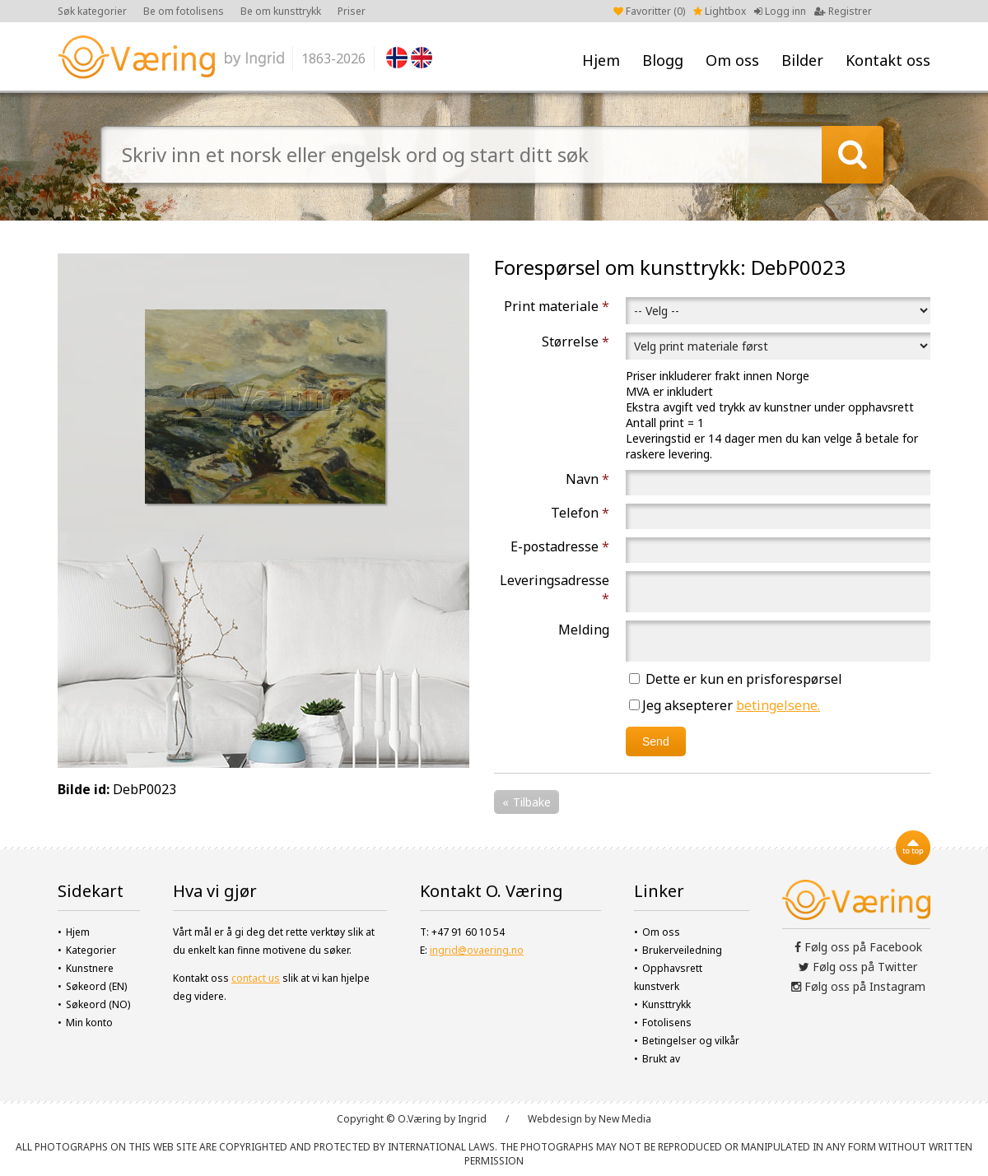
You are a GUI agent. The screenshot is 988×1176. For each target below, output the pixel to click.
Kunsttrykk (666, 1004)
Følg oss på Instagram (858, 986)
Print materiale (556, 306)
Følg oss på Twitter (858, 966)
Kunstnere (90, 968)
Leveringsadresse (554, 589)
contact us (255, 978)
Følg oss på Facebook (858, 947)
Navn (587, 479)
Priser (352, 11)
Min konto (89, 1023)
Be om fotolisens (183, 11)
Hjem (601, 60)
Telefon (580, 513)
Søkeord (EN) (96, 986)
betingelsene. (778, 705)
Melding (583, 630)
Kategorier (91, 950)
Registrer (843, 11)
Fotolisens (667, 1023)
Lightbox (719, 11)
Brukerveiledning (682, 950)
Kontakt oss (888, 60)
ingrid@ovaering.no (477, 950)
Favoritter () (649, 11)
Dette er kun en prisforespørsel (735, 679)
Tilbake (532, 802)
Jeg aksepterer (724, 705)
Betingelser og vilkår (690, 1041)
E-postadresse (559, 546)
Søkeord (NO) (98, 1004)
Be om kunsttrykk (280, 11)
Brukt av (661, 1059)
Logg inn (780, 11)
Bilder (802, 60)
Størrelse (575, 341)
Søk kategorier (92, 11)
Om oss (732, 60)
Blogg (662, 60)
